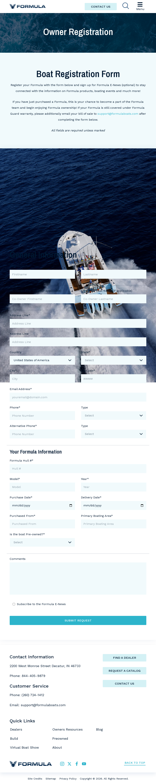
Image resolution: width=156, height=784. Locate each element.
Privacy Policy (68, 778)
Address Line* (20, 315)
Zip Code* (88, 370)
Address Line (19, 333)
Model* (15, 479)
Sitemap (51, 778)
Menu (140, 6)
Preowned (60, 738)
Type (84, 407)
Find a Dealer (124, 657)
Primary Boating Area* (97, 516)
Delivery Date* (91, 497)
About (57, 747)
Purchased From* (22, 516)
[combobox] (42, 360)
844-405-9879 (33, 676)
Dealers (16, 729)
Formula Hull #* (21, 460)
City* (13, 370)
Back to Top (135, 762)
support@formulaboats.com (118, 113)
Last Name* (89, 266)
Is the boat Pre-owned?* (27, 534)
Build (14, 738)
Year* (85, 479)
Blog (99, 729)
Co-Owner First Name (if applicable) (35, 290)
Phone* (15, 407)
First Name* (18, 266)
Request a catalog (125, 670)
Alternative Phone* (23, 426)
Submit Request (78, 620)
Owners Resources (67, 729)
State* (85, 352)
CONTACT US (100, 6)
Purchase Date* (21, 497)
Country (15, 352)
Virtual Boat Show (24, 747)
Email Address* (21, 389)
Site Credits (35, 778)
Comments (18, 559)
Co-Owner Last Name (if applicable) (106, 290)
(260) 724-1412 (33, 695)
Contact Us (124, 683)
